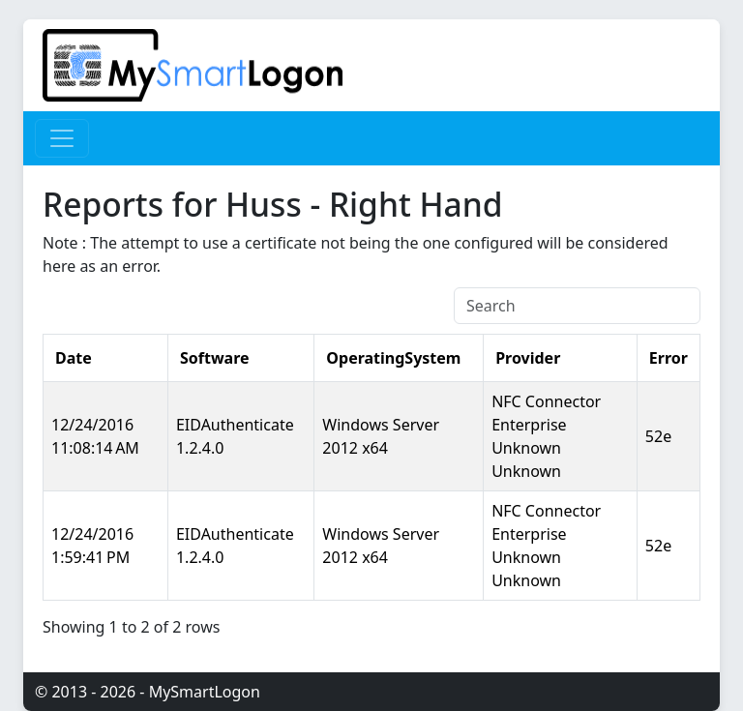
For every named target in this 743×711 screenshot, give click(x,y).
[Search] (577, 305)
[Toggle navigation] (62, 138)
